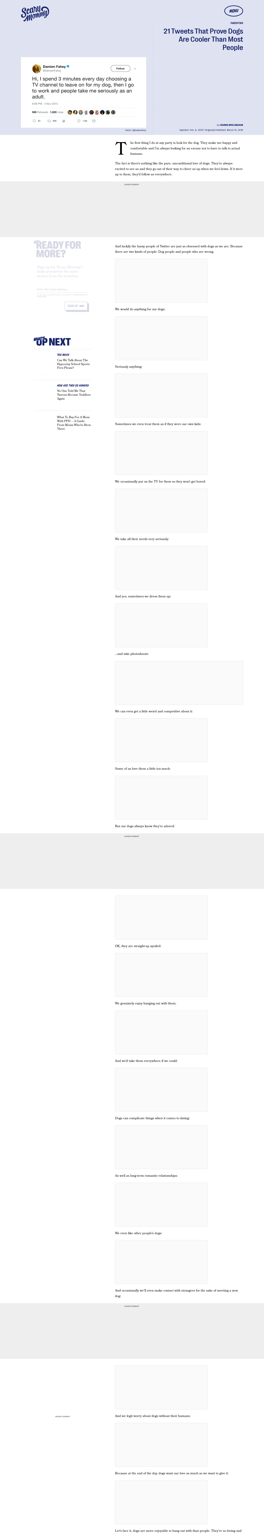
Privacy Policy (41, 299)
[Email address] (63, 291)
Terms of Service (79, 298)
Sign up (73, 309)
